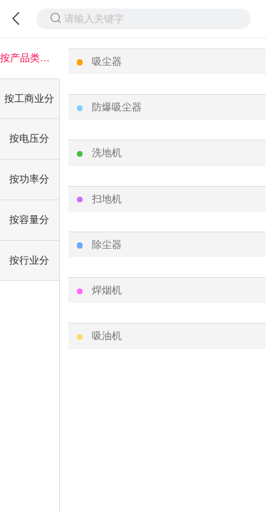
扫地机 (107, 198)
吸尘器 (107, 61)
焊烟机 (107, 290)
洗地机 (107, 152)
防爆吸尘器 (117, 107)
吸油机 (107, 335)
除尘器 (107, 244)
